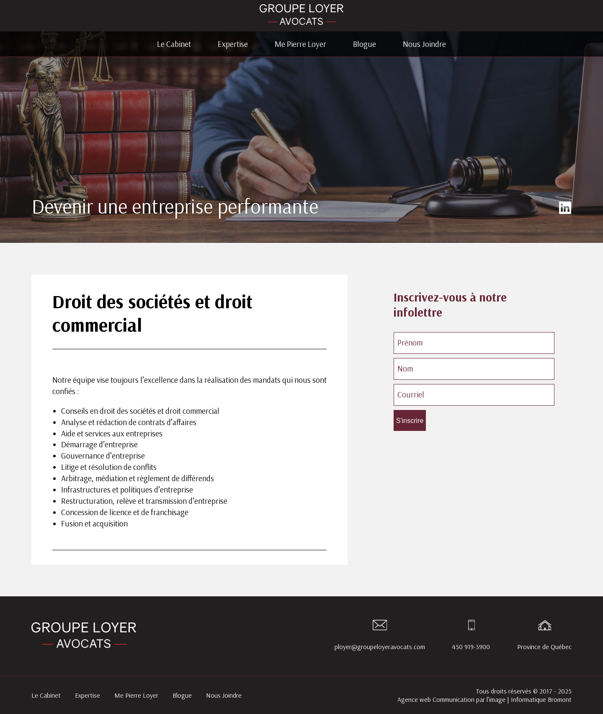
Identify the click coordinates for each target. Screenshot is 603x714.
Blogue (364, 44)
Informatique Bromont (541, 699)
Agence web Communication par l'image (451, 699)
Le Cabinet (174, 44)
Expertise (233, 44)
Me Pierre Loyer (300, 44)
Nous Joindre (424, 44)
